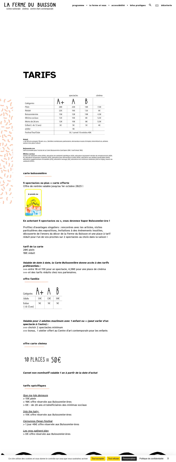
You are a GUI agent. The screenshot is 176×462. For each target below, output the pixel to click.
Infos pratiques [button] (138, 5)
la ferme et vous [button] (97, 5)
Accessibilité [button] (118, 5)
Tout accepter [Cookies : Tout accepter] (98, 458)
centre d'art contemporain (41, 8)
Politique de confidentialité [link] (151, 458)
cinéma (25, 8)
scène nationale (13, 8)
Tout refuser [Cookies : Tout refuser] (113, 458)
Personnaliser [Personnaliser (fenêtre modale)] (129, 458)
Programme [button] (78, 5)
